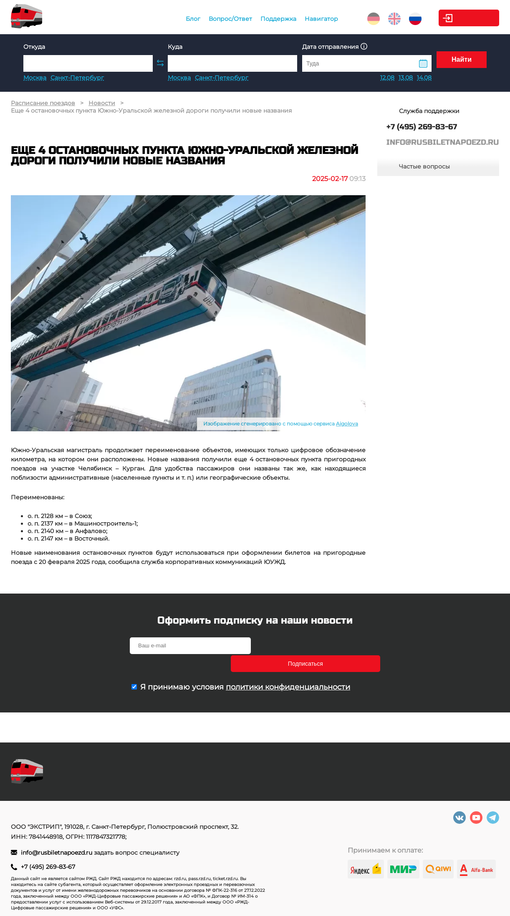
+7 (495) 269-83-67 (48, 867)
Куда (175, 46)
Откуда (34, 46)
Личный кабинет (465, 18)
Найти (462, 63)
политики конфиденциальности (288, 669)
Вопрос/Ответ (210, 19)
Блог (172, 19)
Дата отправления (334, 46)
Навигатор (301, 19)
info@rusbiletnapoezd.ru (57, 852)
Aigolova (347, 423)
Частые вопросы (424, 166)
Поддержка (258, 19)
